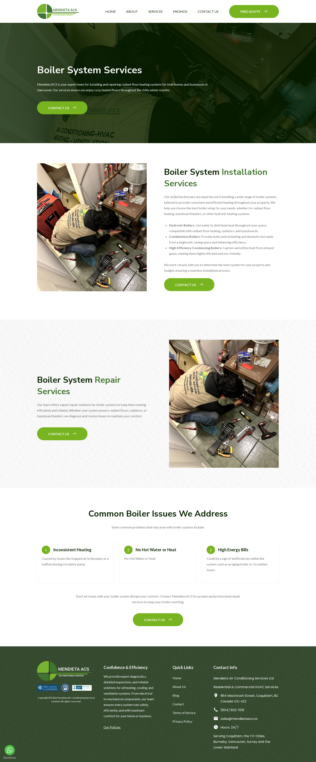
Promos (180, 11)
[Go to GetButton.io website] (9, 758)
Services (155, 11)
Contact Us (208, 11)
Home (110, 11)
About (132, 11)
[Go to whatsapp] (10, 750)
